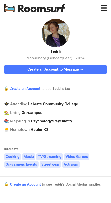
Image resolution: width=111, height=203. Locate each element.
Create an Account (25, 88)
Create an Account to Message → (55, 69)
